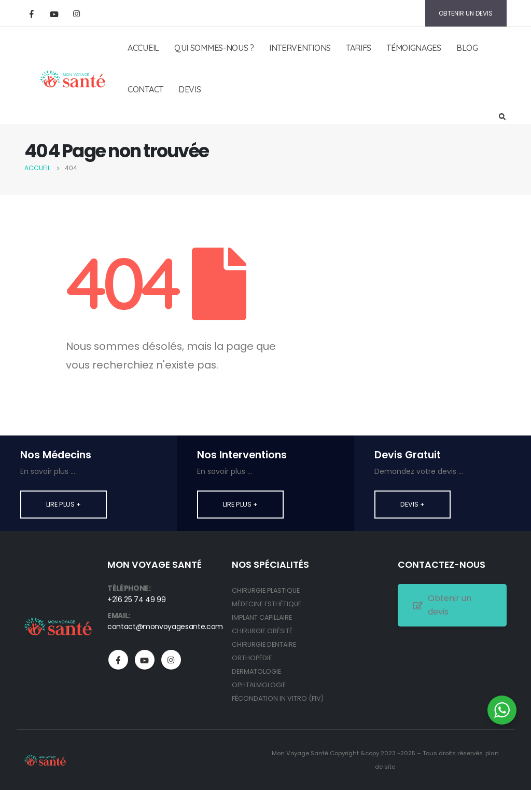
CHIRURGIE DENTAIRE (264, 644)
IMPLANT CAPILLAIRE (262, 617)
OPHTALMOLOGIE (259, 684)
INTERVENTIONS (300, 48)
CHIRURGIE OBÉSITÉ (262, 630)
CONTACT (145, 89)
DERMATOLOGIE (256, 671)
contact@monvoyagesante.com (165, 626)
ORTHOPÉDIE (252, 657)
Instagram (171, 660)
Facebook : (118, 660)
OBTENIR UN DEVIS (466, 13)
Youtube (145, 660)
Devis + (412, 504)
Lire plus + (63, 504)
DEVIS (189, 89)
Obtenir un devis (442, 605)
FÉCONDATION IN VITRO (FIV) (278, 698)
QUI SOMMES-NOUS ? (214, 48)
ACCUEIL (143, 48)
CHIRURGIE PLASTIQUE (266, 590)
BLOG (467, 48)
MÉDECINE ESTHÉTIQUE (266, 604)
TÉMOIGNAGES (413, 48)
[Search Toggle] (502, 117)
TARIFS (358, 48)
